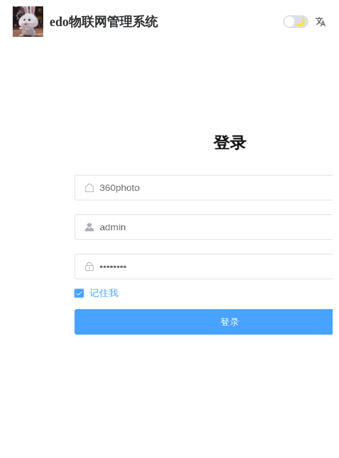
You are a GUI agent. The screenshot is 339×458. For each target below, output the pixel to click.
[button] (320, 21)
